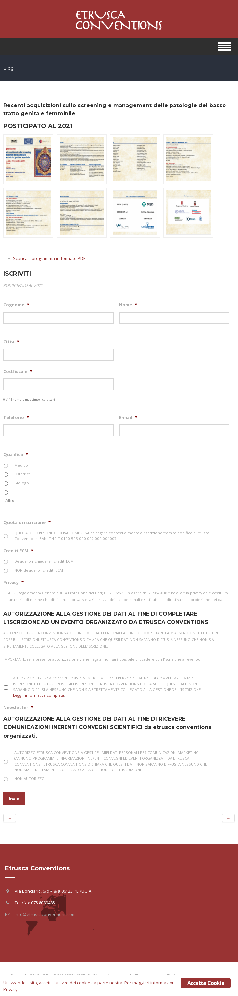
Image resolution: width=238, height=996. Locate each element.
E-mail (128, 417)
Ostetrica (22, 473)
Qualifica (15, 454)
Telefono (16, 417)
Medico (21, 465)
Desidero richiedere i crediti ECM (44, 561)
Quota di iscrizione (27, 522)
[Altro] (57, 500)
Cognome (16, 305)
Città (11, 342)
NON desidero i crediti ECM (38, 570)
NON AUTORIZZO (29, 778)
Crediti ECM (18, 551)
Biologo (21, 482)
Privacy (13, 582)
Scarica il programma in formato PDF (49, 258)
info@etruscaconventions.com (45, 914)
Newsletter (18, 707)
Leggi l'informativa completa (38, 695)
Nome (128, 305)
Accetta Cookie (205, 983)
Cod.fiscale (17, 371)
